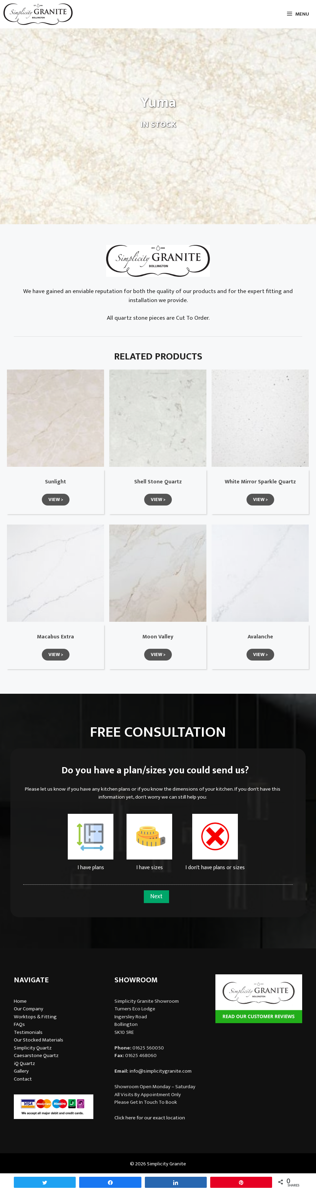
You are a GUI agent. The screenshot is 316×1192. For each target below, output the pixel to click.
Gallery (21, 1071)
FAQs (19, 1024)
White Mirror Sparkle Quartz (260, 481)
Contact (23, 1079)
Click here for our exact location (149, 1117)
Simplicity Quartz (33, 1048)
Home (20, 1001)
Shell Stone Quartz (158, 481)
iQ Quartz (24, 1063)
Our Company (28, 1008)
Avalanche (260, 637)
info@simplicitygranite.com (160, 1071)
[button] (55, 500)
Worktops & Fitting (35, 1016)
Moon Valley (157, 637)
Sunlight (55, 481)
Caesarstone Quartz (36, 1055)
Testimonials (28, 1032)
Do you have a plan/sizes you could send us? (155, 770)
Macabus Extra (55, 637)
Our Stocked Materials (38, 1040)
